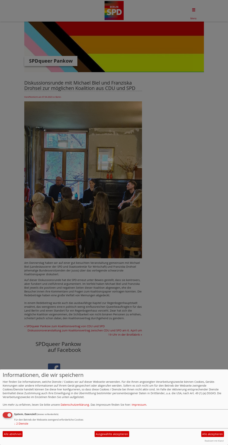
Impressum (139, 404)
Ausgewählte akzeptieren (112, 434)
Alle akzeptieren (212, 434)
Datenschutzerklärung (75, 404)
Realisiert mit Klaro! (214, 440)
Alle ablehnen (13, 434)
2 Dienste (21, 423)
